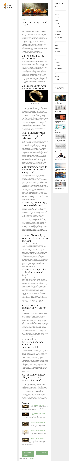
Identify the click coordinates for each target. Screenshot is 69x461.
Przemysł (57, 48)
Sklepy (56, 54)
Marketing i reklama (59, 26)
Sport (56, 57)
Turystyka (57, 65)
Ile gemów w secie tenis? (43, 453)
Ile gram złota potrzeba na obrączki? (60, 179)
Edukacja (57, 17)
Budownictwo (58, 9)
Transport (57, 62)
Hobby (56, 20)
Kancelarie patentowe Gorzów (60, 160)
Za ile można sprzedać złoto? (37, 405)
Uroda (56, 71)
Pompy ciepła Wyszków (58, 112)
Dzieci (56, 12)
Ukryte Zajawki (58, 68)
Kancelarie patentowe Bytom (60, 150)
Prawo (56, 45)
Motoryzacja (58, 34)
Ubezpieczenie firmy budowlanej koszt (59, 102)
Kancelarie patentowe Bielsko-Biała (60, 131)
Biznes (23, 19)
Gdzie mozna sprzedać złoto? (38, 430)
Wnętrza (57, 76)
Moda (56, 28)
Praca (56, 43)
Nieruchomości (58, 37)
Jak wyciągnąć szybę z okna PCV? (60, 170)
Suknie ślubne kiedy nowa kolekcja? (59, 189)
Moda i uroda (58, 31)
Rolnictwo (57, 51)
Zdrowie (57, 79)
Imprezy (57, 23)
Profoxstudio (11, 458)
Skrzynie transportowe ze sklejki (60, 122)
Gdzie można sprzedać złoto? (38, 422)
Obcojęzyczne (58, 40)
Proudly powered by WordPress (6, 456)
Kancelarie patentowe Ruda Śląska (60, 141)
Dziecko (57, 14)
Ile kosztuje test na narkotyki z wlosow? (27, 454)
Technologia (58, 59)
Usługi (56, 73)
